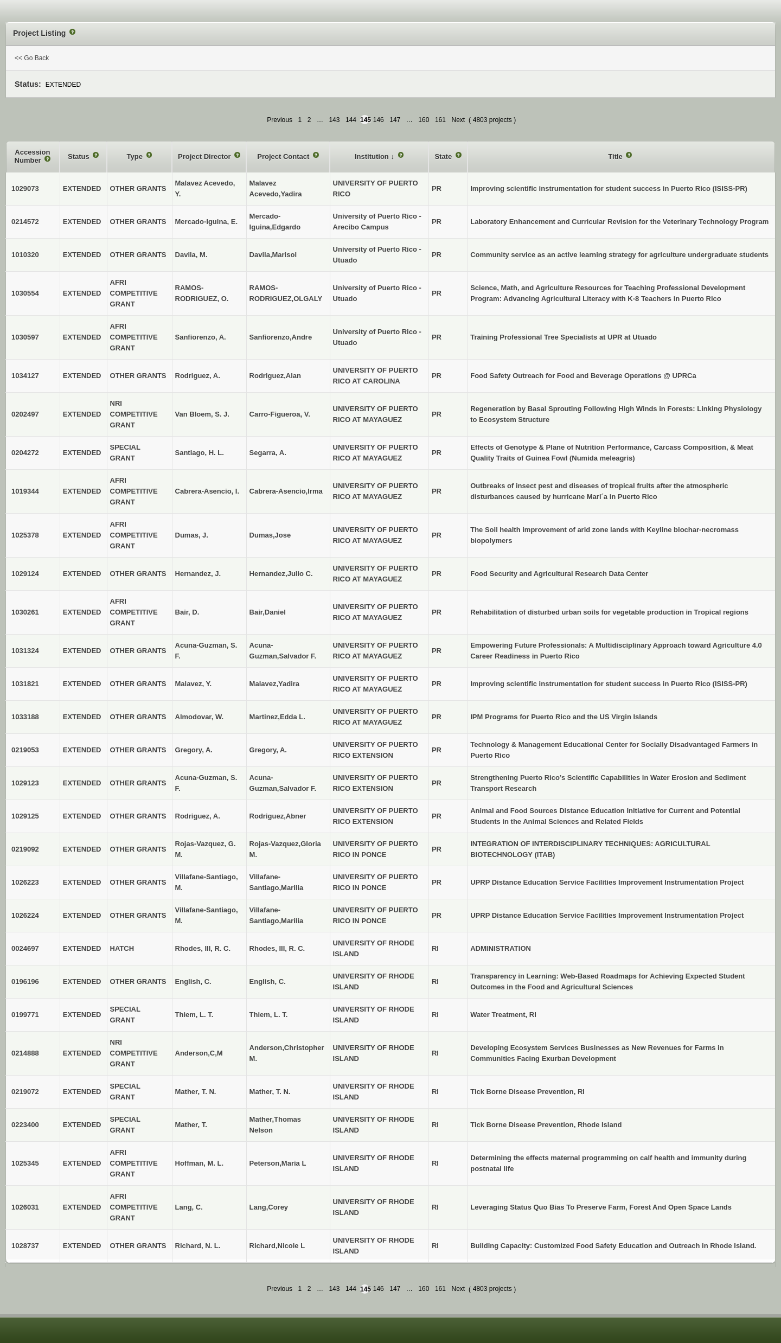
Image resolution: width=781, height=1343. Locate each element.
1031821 (25, 684)
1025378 (25, 535)
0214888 (25, 1053)
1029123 (25, 783)
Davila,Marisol (273, 255)
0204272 (25, 453)
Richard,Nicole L (277, 1246)
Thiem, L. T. (268, 1015)
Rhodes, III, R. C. (277, 948)
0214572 (25, 222)
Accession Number (32, 156)
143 (334, 120)
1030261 (25, 612)
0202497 (25, 414)
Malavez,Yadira (274, 684)
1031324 (25, 651)
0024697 (25, 948)
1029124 (25, 574)
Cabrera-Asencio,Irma (286, 491)
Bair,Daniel (267, 612)
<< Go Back (32, 58)
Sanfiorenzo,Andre (280, 337)
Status (79, 156)
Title (616, 156)
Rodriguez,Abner (277, 816)
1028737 (25, 1246)
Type (136, 156)
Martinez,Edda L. (277, 717)
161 (440, 120)
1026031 (25, 1207)
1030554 (25, 293)
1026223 (25, 882)
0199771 (25, 1015)
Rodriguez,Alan (275, 376)
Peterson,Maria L (277, 1163)
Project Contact (284, 156)
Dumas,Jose (270, 535)
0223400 (25, 1125)
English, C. (267, 981)
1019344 (25, 491)
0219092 (25, 849)
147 (394, 120)
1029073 (25, 188)
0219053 (25, 750)
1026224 (25, 915)
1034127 (25, 376)
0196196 (25, 981)
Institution (372, 156)
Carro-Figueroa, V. (279, 414)
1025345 (25, 1163)
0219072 (25, 1092)
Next (458, 120)
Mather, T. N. (270, 1092)
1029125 (25, 816)
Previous (279, 120)
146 (378, 120)
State (443, 156)
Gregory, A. (268, 750)
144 (350, 120)
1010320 (25, 255)
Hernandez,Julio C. (281, 574)
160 (423, 120)
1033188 (25, 717)
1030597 (25, 337)
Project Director (205, 156)
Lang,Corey (269, 1207)
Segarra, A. (267, 453)
